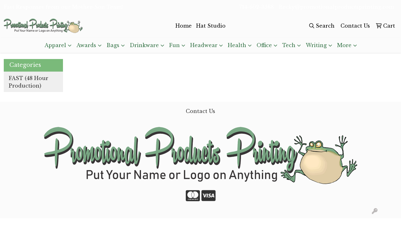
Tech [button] (288, 45)
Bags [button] (113, 45)
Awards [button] (86, 45)
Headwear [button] (203, 45)
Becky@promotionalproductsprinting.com (336, 7)
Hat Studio (211, 26)
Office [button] (264, 45)
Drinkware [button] (144, 45)
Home (183, 26)
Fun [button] (174, 45)
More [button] (344, 45)
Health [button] (237, 45)
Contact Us (200, 111)
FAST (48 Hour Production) (28, 82)
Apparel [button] (55, 45)
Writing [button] (316, 45)
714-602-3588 (256, 7)
